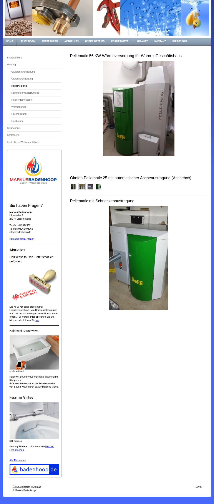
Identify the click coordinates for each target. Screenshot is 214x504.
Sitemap (36, 487)
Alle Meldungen (18, 460)
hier (37, 320)
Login (199, 486)
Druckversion (21, 487)
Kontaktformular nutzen (22, 238)
